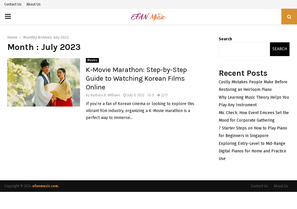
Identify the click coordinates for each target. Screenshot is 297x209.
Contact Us (12, 4)
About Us (33, 4)
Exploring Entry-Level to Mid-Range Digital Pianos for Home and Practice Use (252, 151)
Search (225, 39)
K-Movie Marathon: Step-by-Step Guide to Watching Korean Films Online (136, 78)
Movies (92, 60)
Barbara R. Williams (105, 95)
